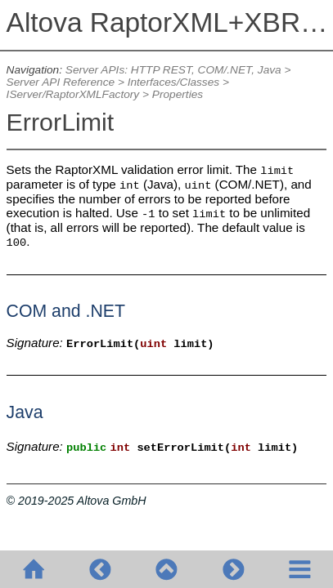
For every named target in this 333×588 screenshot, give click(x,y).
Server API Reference (61, 82)
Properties (177, 94)
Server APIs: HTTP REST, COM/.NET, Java (173, 70)
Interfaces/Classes (173, 82)
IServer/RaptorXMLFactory (73, 94)
